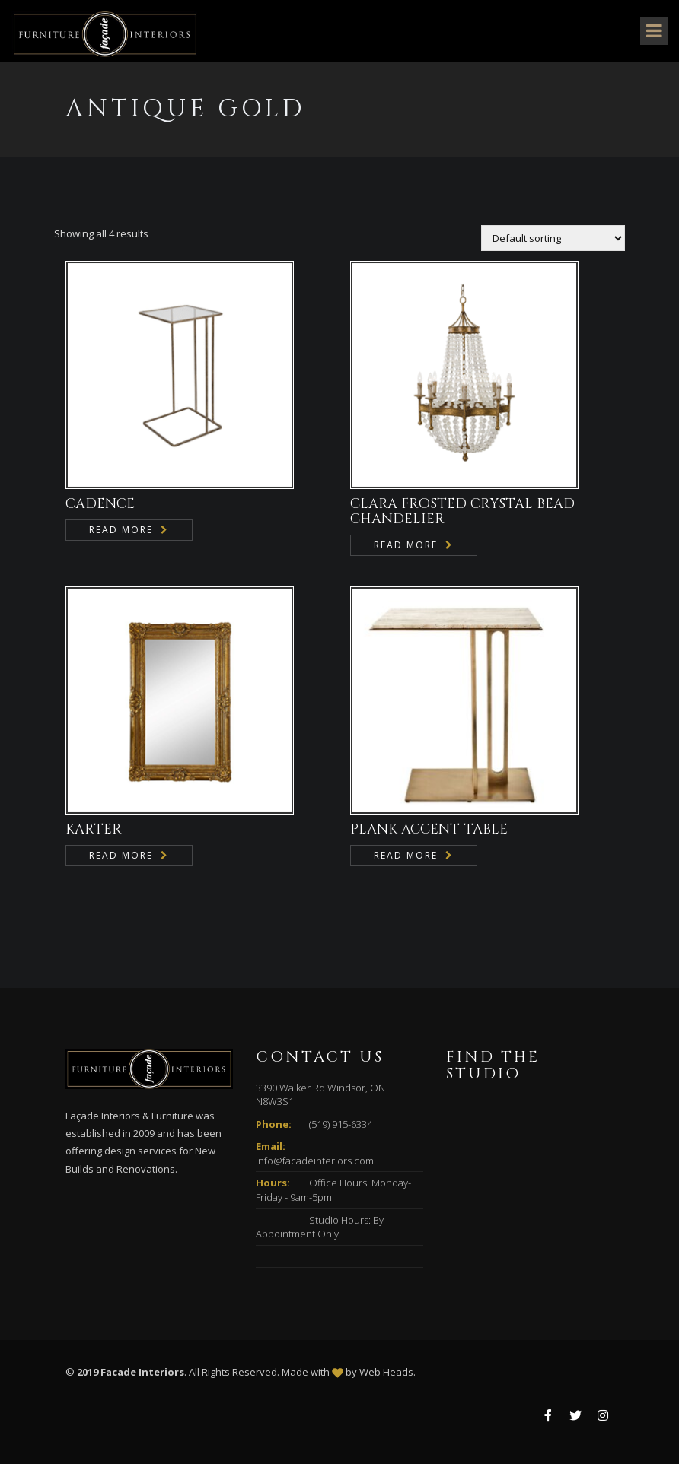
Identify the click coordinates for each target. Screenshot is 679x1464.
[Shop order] (553, 238)
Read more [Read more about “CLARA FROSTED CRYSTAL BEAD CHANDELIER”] (406, 544)
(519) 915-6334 (340, 1124)
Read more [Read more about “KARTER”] (121, 855)
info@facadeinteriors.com (315, 1160)
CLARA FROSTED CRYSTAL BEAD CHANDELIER (462, 511)
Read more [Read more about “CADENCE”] (121, 529)
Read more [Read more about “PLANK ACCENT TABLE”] (406, 855)
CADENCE (100, 503)
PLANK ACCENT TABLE (429, 829)
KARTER (93, 829)
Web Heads (386, 1372)
